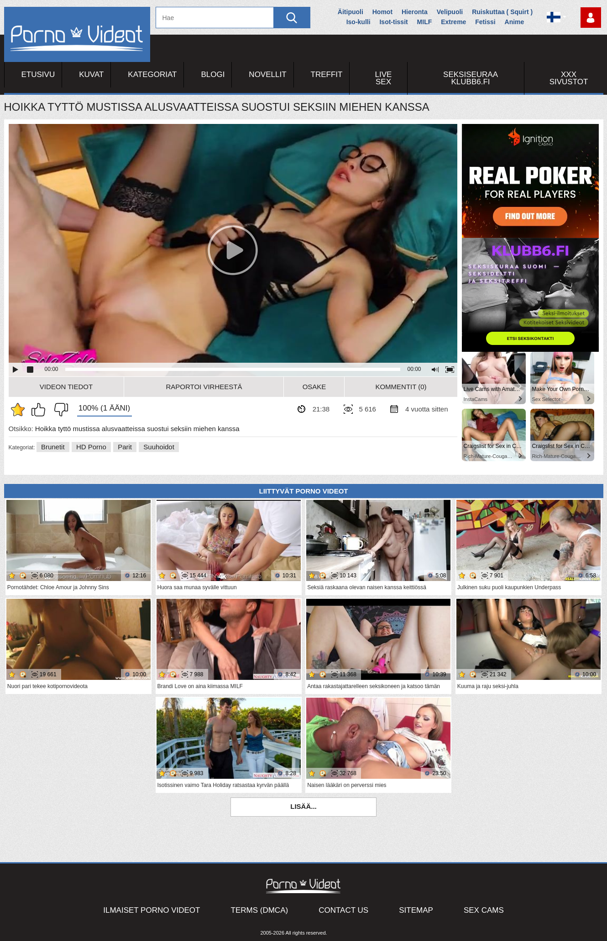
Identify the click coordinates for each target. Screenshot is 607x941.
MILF (424, 22)
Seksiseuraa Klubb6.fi (470, 78)
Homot (382, 11)
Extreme (453, 22)
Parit (125, 447)
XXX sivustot (568, 78)
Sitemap (416, 910)
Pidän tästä (40, 410)
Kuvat (91, 74)
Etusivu (38, 74)
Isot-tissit (393, 22)
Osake (314, 387)
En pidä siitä (59, 410)
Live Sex (383, 78)
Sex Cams (484, 910)
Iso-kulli (358, 22)
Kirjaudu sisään (591, 17)
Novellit (267, 74)
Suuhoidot (158, 447)
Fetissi (485, 22)
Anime (514, 22)
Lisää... (303, 806)
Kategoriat (152, 74)
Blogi (213, 74)
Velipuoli (450, 11)
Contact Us (343, 910)
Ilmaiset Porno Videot (151, 910)
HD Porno (91, 447)
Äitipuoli (350, 11)
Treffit (327, 74)
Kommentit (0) (400, 387)
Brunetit (53, 447)
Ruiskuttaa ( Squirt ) (502, 11)
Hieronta (415, 11)
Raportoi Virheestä (204, 387)
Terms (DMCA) (259, 910)
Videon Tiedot (66, 387)
